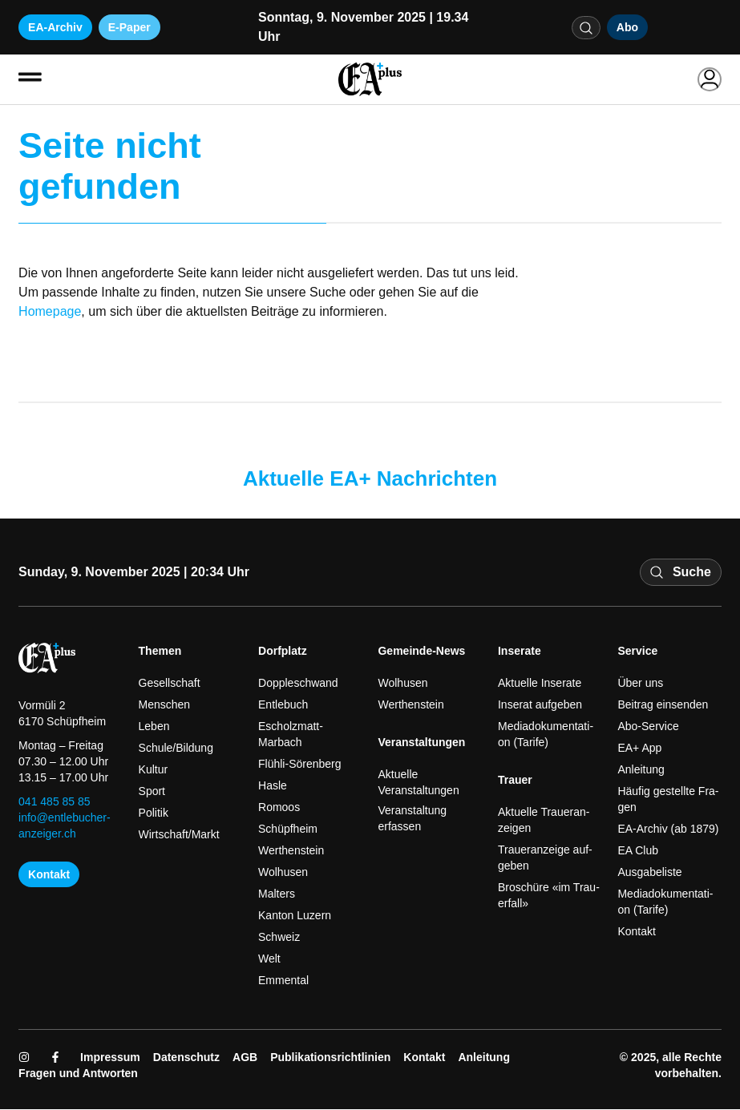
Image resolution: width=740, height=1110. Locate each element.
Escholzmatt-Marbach (290, 734)
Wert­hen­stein (291, 851)
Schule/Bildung (176, 748)
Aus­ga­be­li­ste (649, 872)
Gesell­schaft (169, 683)
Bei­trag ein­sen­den (662, 705)
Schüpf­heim (287, 829)
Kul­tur (153, 770)
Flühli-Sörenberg (300, 764)
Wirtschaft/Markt (179, 835)
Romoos (279, 807)
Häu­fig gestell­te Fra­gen (667, 799)
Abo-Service (647, 726)
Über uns (640, 683)
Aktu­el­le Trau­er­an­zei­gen (543, 820)
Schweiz (279, 937)
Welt (269, 959)
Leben (154, 726)
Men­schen (165, 705)
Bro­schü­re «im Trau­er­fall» (549, 896)
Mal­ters (276, 894)
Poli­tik (153, 813)
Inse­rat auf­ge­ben (540, 705)
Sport (152, 791)
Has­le (272, 786)
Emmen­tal (283, 981)
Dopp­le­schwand (298, 683)
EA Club (637, 851)
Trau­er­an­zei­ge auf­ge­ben (545, 858)
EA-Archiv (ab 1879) (667, 829)
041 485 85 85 (54, 802)
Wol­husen (283, 872)
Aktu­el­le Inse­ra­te (539, 683)
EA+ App (639, 748)
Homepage (49, 312)
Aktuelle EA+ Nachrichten (370, 479)
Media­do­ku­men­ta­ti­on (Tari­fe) (545, 734)
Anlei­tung (640, 770)
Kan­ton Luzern (294, 916)
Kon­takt (636, 932)
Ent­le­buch (283, 705)
